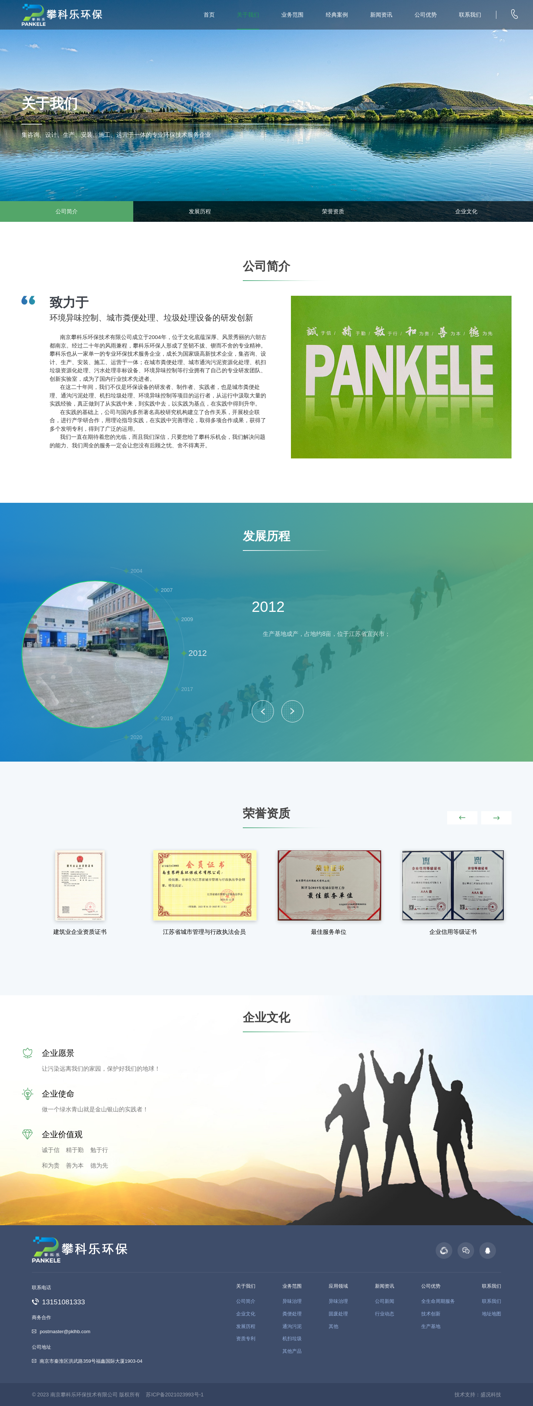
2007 (167, 590)
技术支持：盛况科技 (478, 1394)
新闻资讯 (381, 14)
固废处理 (338, 1314)
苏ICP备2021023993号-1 (175, 1394)
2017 (187, 689)
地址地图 (491, 1314)
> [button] (292, 711)
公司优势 (426, 14)
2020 (137, 737)
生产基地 (430, 1326)
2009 (187, 619)
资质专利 (245, 1338)
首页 (209, 14)
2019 (166, 718)
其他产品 (292, 1351)
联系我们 (470, 14)
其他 (333, 1326)
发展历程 (200, 211)
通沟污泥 (292, 1326)
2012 (197, 653)
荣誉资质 (333, 211)
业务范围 (292, 14)
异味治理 (292, 1301)
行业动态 (384, 1314)
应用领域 (338, 1286)
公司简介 (67, 211)
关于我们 (248, 14)
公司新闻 (384, 1301)
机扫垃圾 (292, 1338)
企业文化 (466, 211)
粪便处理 (292, 1314)
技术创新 (430, 1314)
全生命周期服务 (438, 1301)
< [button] (263, 711)
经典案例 (337, 14)
